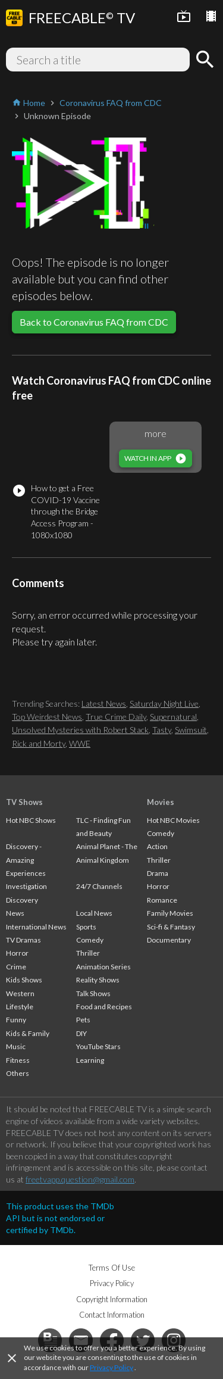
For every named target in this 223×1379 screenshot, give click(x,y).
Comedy (89, 939)
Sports (86, 926)
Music (16, 1046)
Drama (157, 873)
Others (17, 1073)
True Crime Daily (116, 717)
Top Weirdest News (47, 717)
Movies (160, 802)
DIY (81, 1033)
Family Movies (170, 913)
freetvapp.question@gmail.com (80, 1179)
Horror (17, 953)
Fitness (18, 1060)
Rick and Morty (38, 743)
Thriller (88, 953)
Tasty (161, 730)
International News (36, 926)
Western (20, 993)
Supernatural (173, 717)
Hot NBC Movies (173, 820)
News (15, 913)
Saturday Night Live (164, 703)
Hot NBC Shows (31, 820)
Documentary (169, 939)
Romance (162, 900)
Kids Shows (24, 979)
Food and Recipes (104, 1006)
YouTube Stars (98, 1046)
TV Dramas (23, 939)
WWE (79, 743)
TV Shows (24, 802)
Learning (90, 1060)
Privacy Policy (111, 1367)
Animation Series (103, 966)
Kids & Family (27, 1033)
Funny (16, 1019)
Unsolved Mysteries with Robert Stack (80, 730)
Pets (83, 1019)
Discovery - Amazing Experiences (26, 860)
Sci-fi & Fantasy (171, 926)
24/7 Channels (99, 886)
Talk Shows (93, 993)
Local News (94, 913)
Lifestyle (19, 1006)
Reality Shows (98, 979)
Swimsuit (191, 730)
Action (157, 846)
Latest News (103, 703)
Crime (16, 966)
